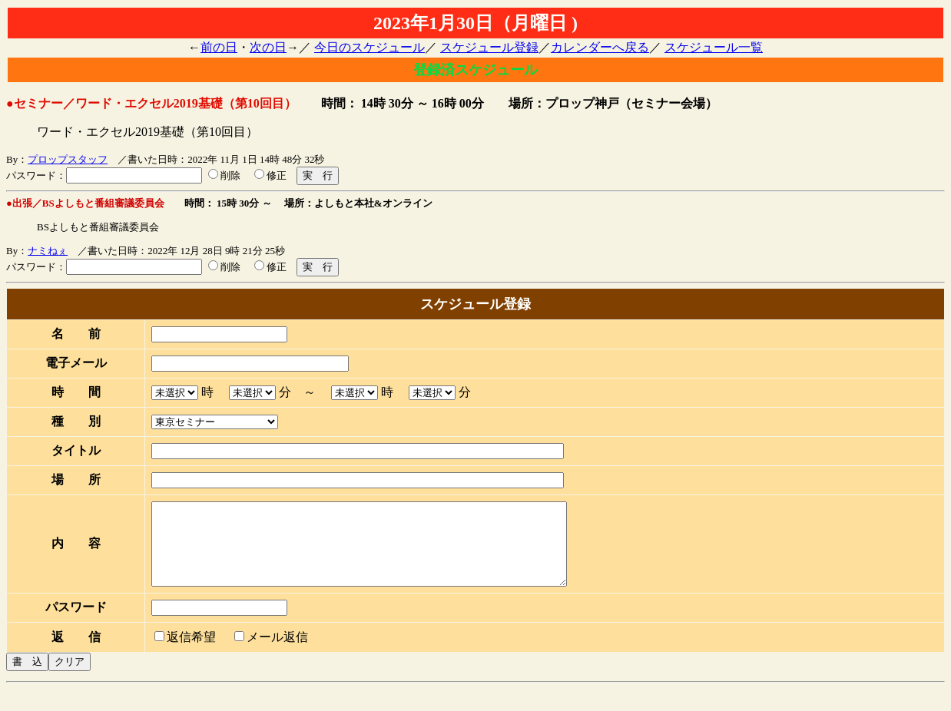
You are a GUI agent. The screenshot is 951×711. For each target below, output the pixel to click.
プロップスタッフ (68, 159)
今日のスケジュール (369, 47)
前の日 (218, 47)
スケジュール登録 (489, 47)
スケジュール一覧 (713, 47)
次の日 (268, 47)
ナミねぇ (48, 250)
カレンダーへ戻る (600, 47)
